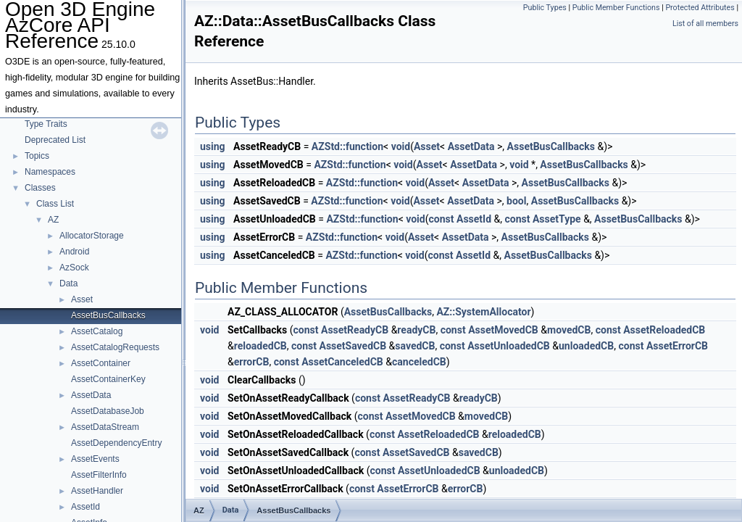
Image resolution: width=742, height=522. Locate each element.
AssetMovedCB (503, 330)
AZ (53, 220)
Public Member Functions (616, 7)
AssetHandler (97, 491)
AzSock (74, 267)
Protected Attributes (699, 7)
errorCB (252, 362)
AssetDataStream (105, 427)
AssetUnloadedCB (508, 346)
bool (516, 201)
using (212, 146)
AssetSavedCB (352, 346)
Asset (82, 299)
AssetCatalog (96, 331)
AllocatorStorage (91, 236)
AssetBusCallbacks (108, 315)
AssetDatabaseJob (107, 411)
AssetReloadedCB (664, 330)
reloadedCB (260, 346)
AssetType (557, 219)
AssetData (91, 395)
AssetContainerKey (108, 379)
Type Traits (46, 124)
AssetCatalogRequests (115, 347)
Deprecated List (55, 140)
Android (74, 251)
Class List (55, 204)
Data (68, 283)
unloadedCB (586, 346)
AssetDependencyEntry (116, 443)
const (441, 219)
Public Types (545, 7)
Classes (40, 188)
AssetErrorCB (677, 346)
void (400, 146)
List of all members (705, 23)
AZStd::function (347, 146)
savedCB (415, 346)
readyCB (416, 330)
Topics (37, 156)
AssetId (85, 507)
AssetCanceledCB (342, 362)
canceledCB (419, 362)
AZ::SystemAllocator (483, 312)
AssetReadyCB (354, 330)
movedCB (569, 330)
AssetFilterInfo (99, 475)
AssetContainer (100, 363)
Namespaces (50, 172)
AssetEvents (95, 459)
